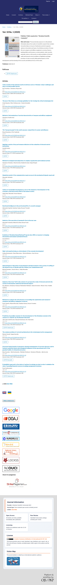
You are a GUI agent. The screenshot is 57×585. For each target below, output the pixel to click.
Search (36, 22)
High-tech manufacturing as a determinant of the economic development (23, 251)
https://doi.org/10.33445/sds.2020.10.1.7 (15, 180)
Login (53, 1)
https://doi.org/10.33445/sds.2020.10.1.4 (15, 135)
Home (7, 15)
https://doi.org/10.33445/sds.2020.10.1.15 (15, 306)
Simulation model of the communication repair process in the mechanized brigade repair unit (28, 175)
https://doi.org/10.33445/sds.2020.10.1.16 (15, 323)
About (37, 15)
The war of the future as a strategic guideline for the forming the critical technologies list (27, 101)
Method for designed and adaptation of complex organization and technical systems (26, 160)
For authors (25, 18)
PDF (6, 96)
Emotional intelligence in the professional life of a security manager (21, 206)
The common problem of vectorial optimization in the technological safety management (27, 332)
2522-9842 (14, 509)
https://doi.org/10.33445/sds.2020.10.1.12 (15, 256)
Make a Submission (9, 400)
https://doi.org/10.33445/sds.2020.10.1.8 (15, 196)
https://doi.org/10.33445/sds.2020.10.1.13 (15, 272)
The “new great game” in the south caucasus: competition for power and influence (25, 130)
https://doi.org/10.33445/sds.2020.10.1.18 (15, 355)
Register (48, 1)
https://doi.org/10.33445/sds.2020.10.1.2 (15, 106)
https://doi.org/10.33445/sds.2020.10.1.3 (15, 121)
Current (14, 15)
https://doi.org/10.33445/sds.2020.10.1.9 (15, 211)
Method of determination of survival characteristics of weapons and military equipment (27, 115)
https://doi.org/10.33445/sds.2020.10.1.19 (15, 371)
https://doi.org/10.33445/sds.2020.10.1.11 (15, 242)
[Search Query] (25, 22)
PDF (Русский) (8, 360)
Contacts (34, 18)
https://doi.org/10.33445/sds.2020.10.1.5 (15, 151)
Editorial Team (29, 15)
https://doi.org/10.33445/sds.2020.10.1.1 (15, 91)
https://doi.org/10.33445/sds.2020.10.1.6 (15, 166)
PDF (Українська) (12, 73)
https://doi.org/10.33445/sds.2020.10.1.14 (15, 290)
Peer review (45, 15)
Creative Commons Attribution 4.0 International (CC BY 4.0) (30, 539)
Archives (20, 15)
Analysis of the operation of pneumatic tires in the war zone (19, 220)
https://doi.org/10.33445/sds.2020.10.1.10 (15, 226)
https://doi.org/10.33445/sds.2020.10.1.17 (15, 337)
